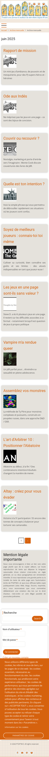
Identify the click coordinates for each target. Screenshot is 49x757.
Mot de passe (9, 639)
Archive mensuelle (17, 30)
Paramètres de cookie (23, 735)
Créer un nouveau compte (15, 657)
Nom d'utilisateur (11, 629)
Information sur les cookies (16, 727)
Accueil (4, 30)
